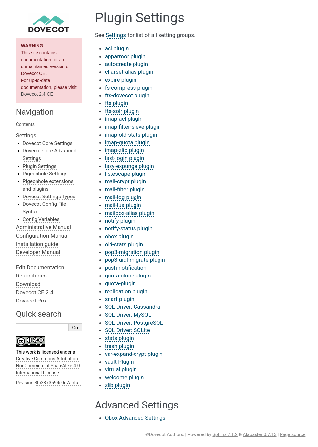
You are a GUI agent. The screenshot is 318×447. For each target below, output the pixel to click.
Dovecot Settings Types (49, 196)
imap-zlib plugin (124, 150)
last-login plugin (124, 158)
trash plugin (119, 346)
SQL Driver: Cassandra (132, 306)
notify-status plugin (129, 228)
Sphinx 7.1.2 (224, 434)
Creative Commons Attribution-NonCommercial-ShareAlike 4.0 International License (48, 365)
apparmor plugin (125, 56)
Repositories (31, 275)
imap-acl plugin (124, 119)
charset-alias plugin (129, 71)
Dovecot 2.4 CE (37, 94)
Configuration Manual (42, 235)
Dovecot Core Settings (48, 143)
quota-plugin (120, 283)
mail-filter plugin (125, 189)
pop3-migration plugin (132, 252)
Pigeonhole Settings (45, 174)
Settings (26, 135)
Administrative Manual (43, 227)
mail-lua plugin (123, 205)
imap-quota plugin (127, 142)
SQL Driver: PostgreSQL (134, 322)
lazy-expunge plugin (129, 166)
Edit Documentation (40, 267)
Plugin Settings (40, 166)
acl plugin (117, 48)
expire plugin (120, 79)
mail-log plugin (123, 197)
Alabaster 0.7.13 (260, 434)
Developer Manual (38, 252)
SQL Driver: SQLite (127, 330)
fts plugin (116, 103)
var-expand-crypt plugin (134, 354)
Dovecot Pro (31, 300)
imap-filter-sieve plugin (133, 126)
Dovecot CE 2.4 (34, 292)
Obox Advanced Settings (135, 417)
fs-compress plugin (129, 87)
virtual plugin (121, 369)
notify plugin (120, 220)
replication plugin (126, 291)
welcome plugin (124, 377)
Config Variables (41, 219)
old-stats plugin (124, 244)
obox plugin (119, 236)
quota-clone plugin (128, 275)
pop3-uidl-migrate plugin (135, 259)
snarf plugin (120, 299)
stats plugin (119, 338)
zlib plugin (117, 385)
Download (28, 284)
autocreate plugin (126, 64)
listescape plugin (126, 174)
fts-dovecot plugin (127, 95)
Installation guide (37, 244)
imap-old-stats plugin (131, 134)
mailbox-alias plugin (130, 213)
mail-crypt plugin (125, 181)
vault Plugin (119, 361)
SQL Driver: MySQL (128, 314)
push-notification (126, 267)
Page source (292, 434)
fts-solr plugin (122, 111)
